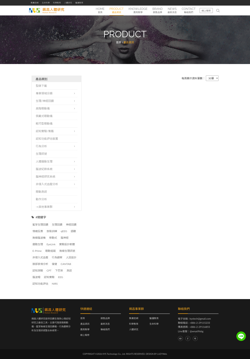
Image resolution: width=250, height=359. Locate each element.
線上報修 (206, 10)
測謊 (69, 270)
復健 (54, 264)
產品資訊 (85, 324)
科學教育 (57, 2)
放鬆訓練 (52, 231)
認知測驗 (37, 270)
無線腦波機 (39, 237)
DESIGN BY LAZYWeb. (156, 354)
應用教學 (85, 329)
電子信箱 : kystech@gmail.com (194, 318)
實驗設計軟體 (67, 244)
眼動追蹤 (50, 250)
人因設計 (71, 257)
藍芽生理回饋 (40, 224)
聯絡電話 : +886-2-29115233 (194, 322)
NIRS (55, 283)
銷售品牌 (105, 318)
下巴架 (59, 270)
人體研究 (68, 2)
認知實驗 (49, 277)
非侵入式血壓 (40, 257)
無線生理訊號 (67, 250)
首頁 (118, 42)
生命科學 (46, 2)
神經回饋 (71, 224)
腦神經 (65, 237)
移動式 (53, 237)
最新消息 (105, 324)
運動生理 (37, 244)
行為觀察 (57, 257)
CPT (49, 270)
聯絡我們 (105, 329)
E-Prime (37, 250)
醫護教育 (79, 2)
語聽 (73, 231)
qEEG (64, 231)
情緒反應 (37, 231)
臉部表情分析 (40, 264)
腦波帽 (36, 277)
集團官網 (35, 2)
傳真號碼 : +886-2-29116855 (194, 327)
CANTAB (66, 264)
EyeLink (51, 244)
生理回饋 (57, 224)
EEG (60, 277)
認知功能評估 (40, 283)
